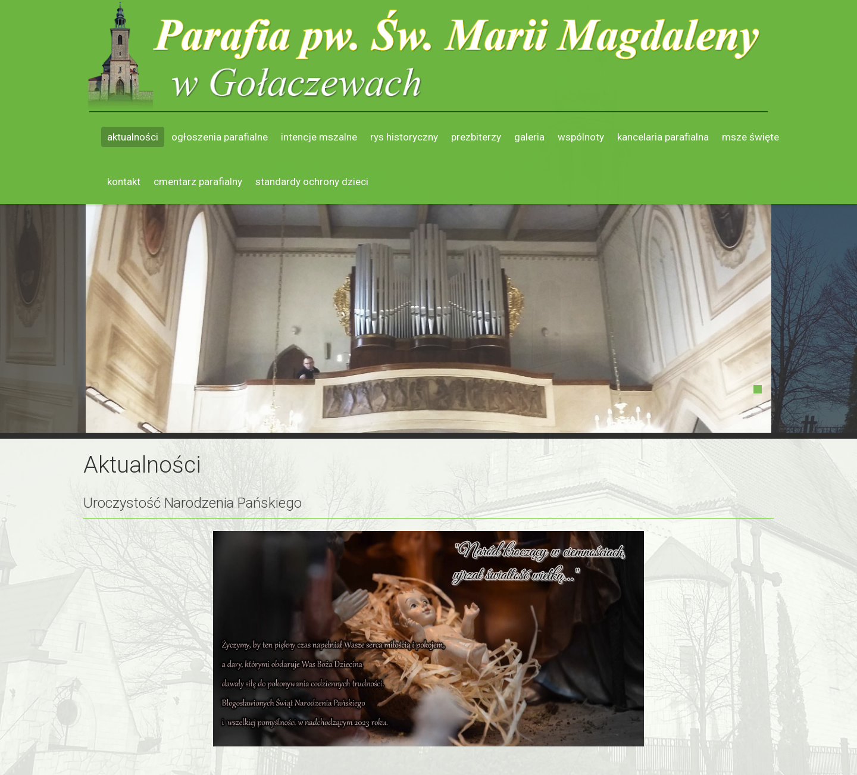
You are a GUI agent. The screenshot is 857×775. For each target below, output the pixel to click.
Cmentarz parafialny (198, 182)
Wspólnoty (581, 137)
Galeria (529, 137)
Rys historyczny (404, 137)
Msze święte (750, 137)
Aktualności (132, 137)
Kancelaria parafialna (663, 137)
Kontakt (123, 182)
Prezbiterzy (476, 137)
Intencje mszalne (319, 137)
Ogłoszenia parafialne (219, 137)
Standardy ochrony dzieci (311, 182)
